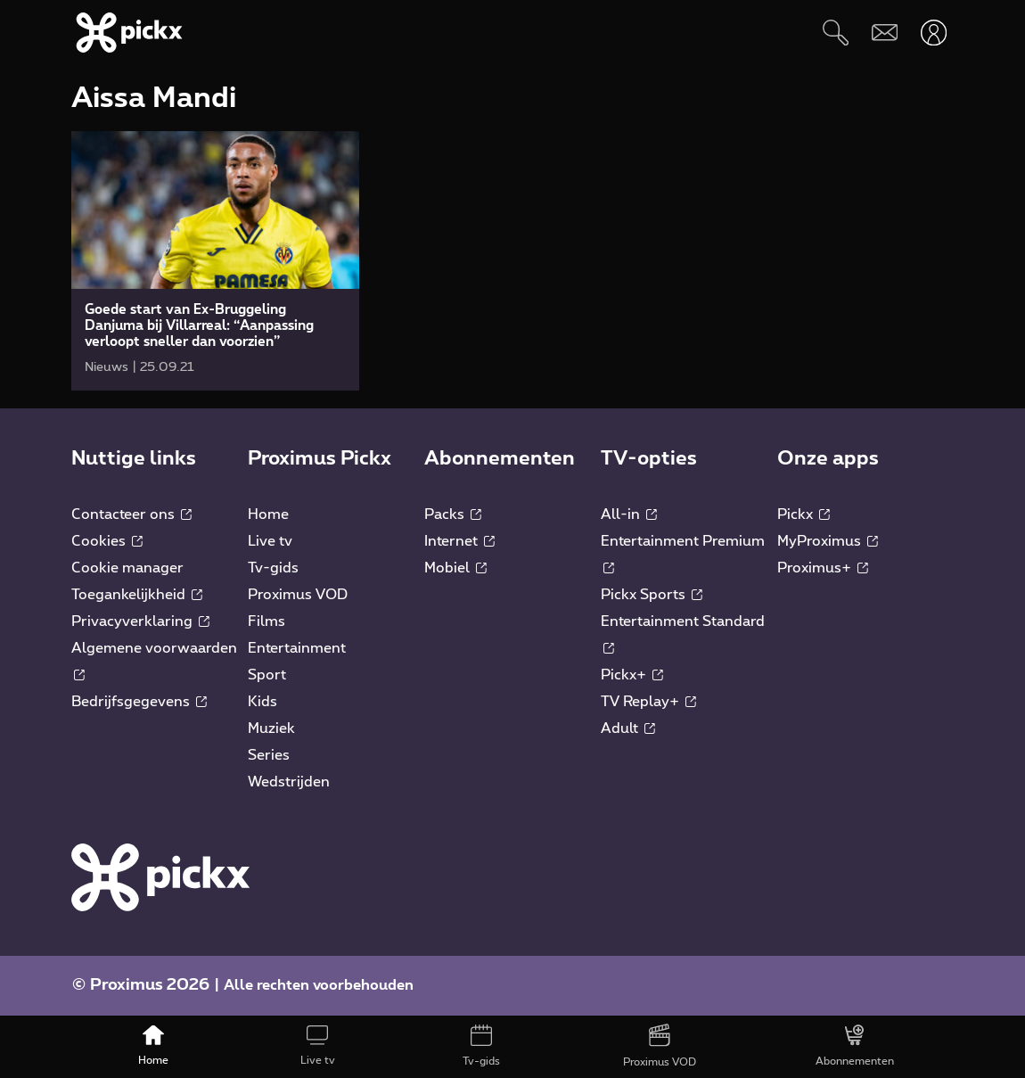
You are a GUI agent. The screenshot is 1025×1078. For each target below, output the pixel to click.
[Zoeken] (835, 32)
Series (269, 755)
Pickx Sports (651, 595)
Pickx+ (632, 675)
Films (266, 621)
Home (268, 514)
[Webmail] (884, 32)
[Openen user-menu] (933, 32)
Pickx (803, 514)
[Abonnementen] (855, 1047)
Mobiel (455, 568)
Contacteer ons (131, 514)
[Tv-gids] (481, 1047)
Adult (628, 728)
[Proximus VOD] (659, 1047)
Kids (262, 702)
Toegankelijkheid (136, 595)
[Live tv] (317, 1047)
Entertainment (297, 648)
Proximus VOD (298, 595)
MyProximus (827, 541)
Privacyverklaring (140, 621)
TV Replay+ (648, 702)
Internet (459, 541)
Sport (267, 675)
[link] (215, 261)
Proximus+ (822, 568)
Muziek (271, 728)
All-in (629, 514)
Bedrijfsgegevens (139, 702)
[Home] (153, 1047)
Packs (452, 514)
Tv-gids (273, 568)
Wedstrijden (289, 782)
